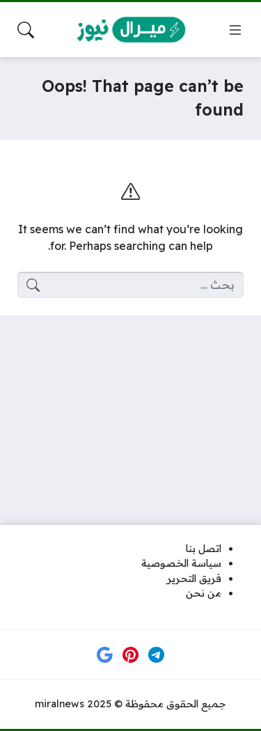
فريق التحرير (194, 578)
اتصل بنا (203, 548)
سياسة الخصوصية (181, 563)
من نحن (203, 593)
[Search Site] (25, 30)
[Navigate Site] (235, 30)
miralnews (59, 704)
